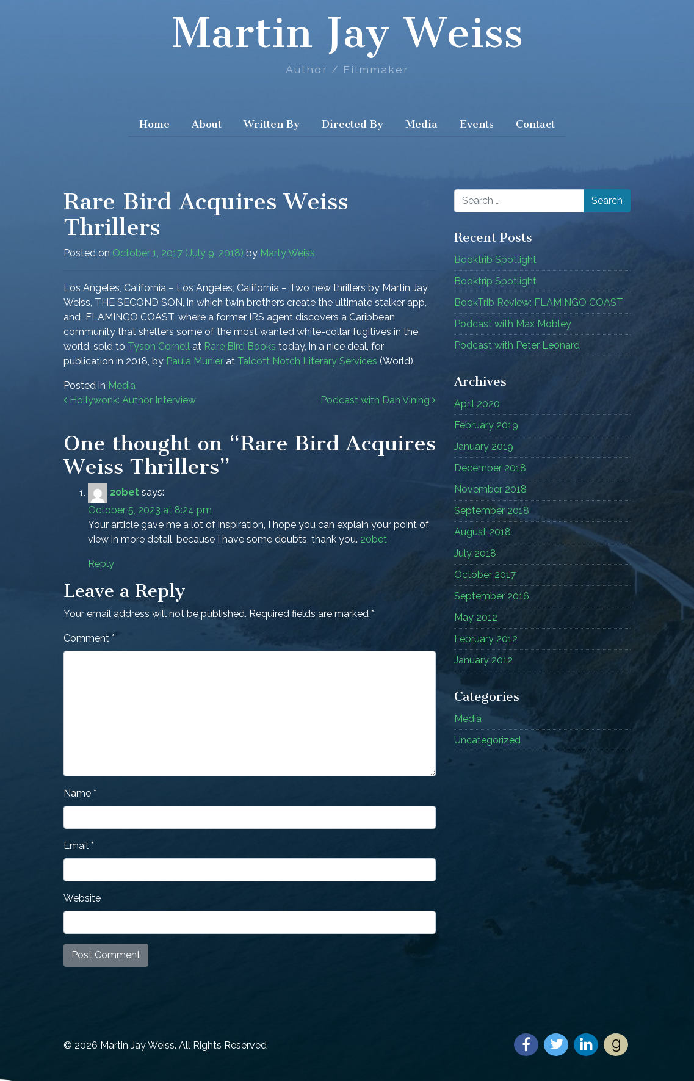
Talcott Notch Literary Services (307, 361)
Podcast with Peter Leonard (517, 345)
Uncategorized (487, 740)
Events (477, 124)
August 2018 (482, 532)
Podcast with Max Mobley (512, 324)
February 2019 (486, 425)
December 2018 (490, 468)
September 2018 (491, 510)
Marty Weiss (287, 253)
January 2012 (483, 660)
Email (78, 845)
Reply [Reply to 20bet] (101, 563)
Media (421, 124)
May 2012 (475, 617)
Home (154, 124)
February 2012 (486, 639)
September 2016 (491, 596)
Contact (535, 124)
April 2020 (477, 404)
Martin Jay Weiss (347, 33)
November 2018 (490, 489)
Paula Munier (194, 361)
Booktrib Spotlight (495, 260)
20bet (124, 493)
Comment (89, 638)
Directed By (352, 124)
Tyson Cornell (159, 346)
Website (82, 898)
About (207, 124)
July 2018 (475, 553)
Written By (272, 124)
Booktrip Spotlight (495, 281)
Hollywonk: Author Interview (129, 400)
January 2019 (483, 446)
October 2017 (485, 574)
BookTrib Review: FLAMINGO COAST (538, 302)
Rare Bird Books (240, 346)
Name (79, 793)
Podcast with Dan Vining (378, 400)
